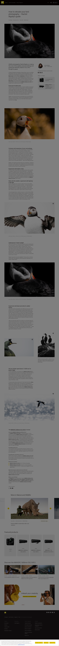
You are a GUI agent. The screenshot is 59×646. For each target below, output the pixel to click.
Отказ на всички (46, 642)
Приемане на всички (52, 642)
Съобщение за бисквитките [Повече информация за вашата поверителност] (21, 644)
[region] (29, 643)
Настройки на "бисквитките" (38, 642)
